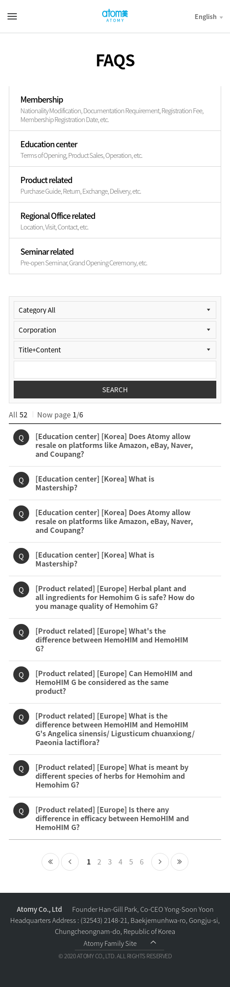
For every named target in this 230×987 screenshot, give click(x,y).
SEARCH (115, 389)
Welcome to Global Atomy (115, 16)
